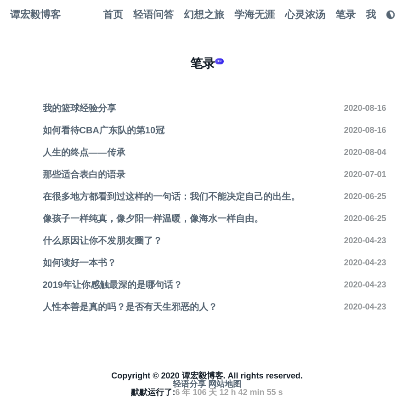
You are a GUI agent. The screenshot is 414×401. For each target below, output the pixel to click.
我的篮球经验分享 (79, 108)
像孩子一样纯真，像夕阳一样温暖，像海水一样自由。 (153, 218)
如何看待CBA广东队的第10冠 (104, 130)
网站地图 (224, 384)
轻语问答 (153, 14)
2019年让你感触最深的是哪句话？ (113, 285)
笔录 (345, 14)
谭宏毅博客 (35, 14)
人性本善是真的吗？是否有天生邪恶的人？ (130, 307)
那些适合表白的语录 (84, 174)
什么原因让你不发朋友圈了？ (102, 240)
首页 (113, 14)
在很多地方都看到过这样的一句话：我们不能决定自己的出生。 (171, 196)
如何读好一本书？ (79, 263)
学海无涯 (254, 14)
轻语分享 (189, 384)
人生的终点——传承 (84, 152)
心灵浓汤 (305, 14)
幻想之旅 (204, 14)
